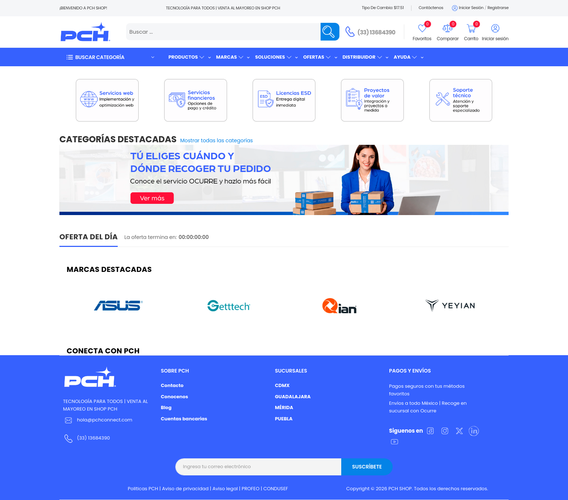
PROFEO (250, 488)
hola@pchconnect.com (104, 419)
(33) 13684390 (377, 32)
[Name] (330, 32)
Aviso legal (225, 488)
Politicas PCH (143, 488)
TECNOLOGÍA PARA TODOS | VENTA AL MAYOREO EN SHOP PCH (105, 405)
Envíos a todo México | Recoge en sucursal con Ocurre (428, 407)
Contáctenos (431, 7)
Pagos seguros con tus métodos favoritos (427, 390)
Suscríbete (367, 466)
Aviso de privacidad (185, 488)
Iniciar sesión (467, 8)
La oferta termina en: (150, 237)
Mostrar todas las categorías (216, 140)
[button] (110, 57)
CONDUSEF (275, 488)
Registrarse (498, 7)
